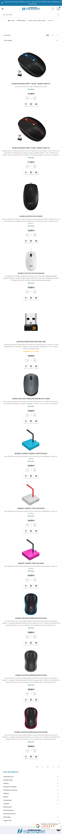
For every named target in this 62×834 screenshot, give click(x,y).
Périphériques (8, 780)
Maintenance (7, 807)
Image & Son (7, 820)
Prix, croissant (31, 40)
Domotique (7, 817)
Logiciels (6, 803)
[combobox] (29, 15)
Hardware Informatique (49, 824)
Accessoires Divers (9, 813)
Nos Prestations (8, 810)
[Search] (58, 15)
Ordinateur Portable (10, 786)
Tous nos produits (10, 772)
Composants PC (8, 776)
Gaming (5, 783)
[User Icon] (52, 8)
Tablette (6, 793)
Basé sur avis (45, 828)
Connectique (7, 800)
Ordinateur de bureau (10, 790)
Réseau (5, 797)
